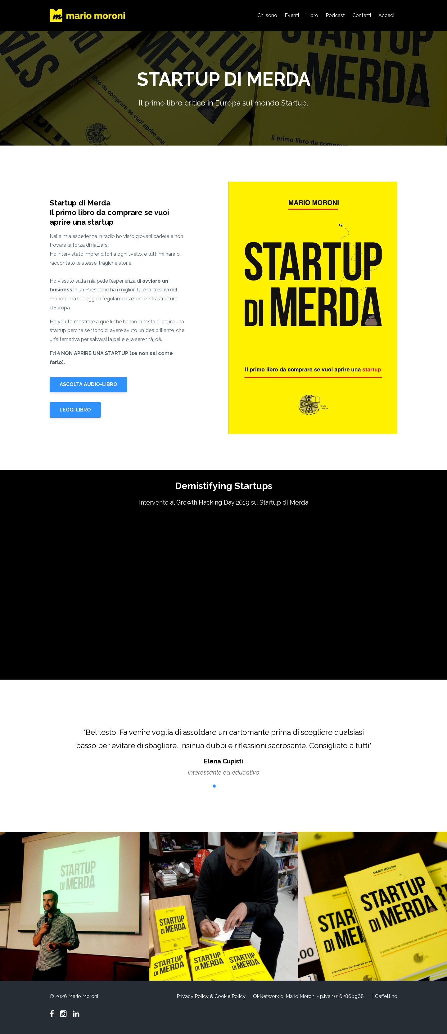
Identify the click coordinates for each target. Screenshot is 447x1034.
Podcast (335, 15)
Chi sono (267, 15)
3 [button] (223, 786)
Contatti (361, 15)
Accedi (386, 15)
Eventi (292, 15)
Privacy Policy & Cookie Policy (211, 996)
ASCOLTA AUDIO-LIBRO (88, 384)
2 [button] (214, 786)
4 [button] (232, 786)
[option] (223, 746)
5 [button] (242, 786)
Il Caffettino (384, 996)
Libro (312, 15)
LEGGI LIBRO (75, 410)
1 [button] (204, 786)
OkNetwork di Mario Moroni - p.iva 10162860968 (308, 996)
